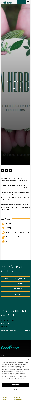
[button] (28, 359)
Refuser (15, 389)
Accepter (15, 384)
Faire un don (21, 2)
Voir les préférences (15, 394)
